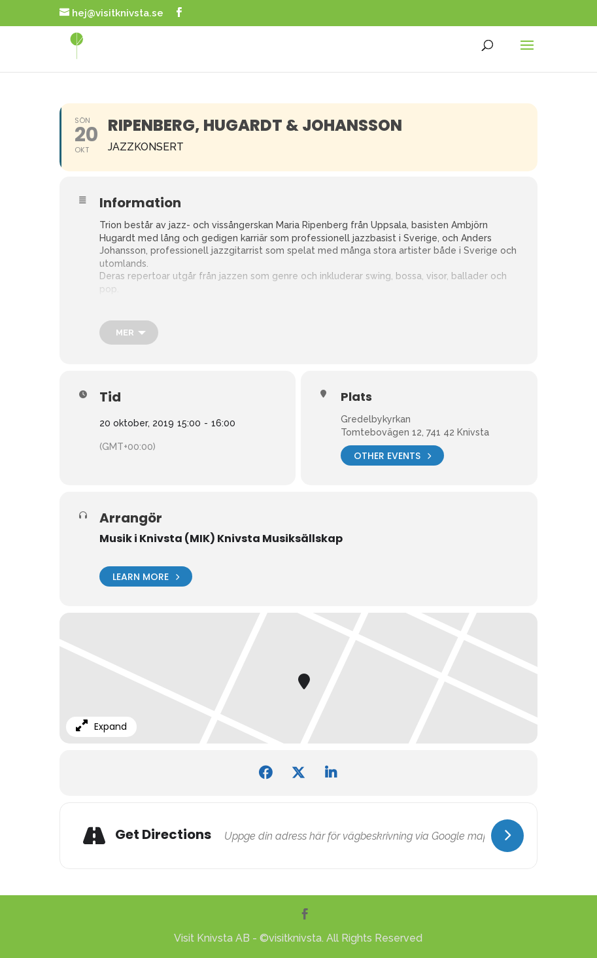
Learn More (145, 576)
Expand (101, 726)
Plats (356, 396)
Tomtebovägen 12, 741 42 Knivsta (415, 432)
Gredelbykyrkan (376, 419)
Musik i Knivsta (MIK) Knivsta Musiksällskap (221, 538)
